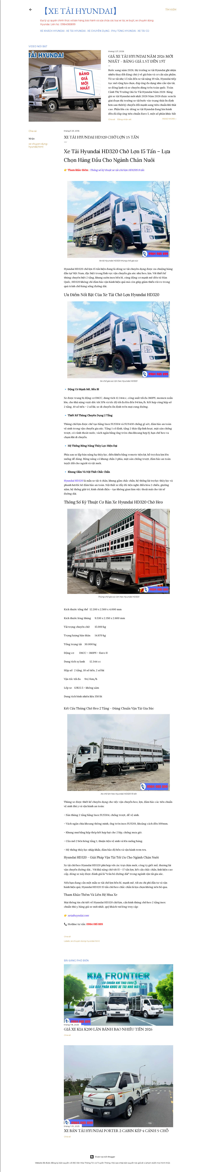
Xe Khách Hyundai (52, 30)
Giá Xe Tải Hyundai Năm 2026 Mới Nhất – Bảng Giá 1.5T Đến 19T (140, 59)
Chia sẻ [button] (111, 119)
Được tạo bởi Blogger (102, 1157)
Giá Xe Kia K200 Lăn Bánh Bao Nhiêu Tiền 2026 (108, 1029)
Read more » (169, 118)
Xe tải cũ (143, 30)
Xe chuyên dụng (98, 30)
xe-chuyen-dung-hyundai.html (38, 145)
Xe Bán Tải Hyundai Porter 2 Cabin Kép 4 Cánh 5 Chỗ (116, 1130)
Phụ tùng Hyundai (123, 30)
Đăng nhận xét (124, 119)
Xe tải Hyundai (76, 30)
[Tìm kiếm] (170, 9)
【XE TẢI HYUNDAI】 (80, 11)
